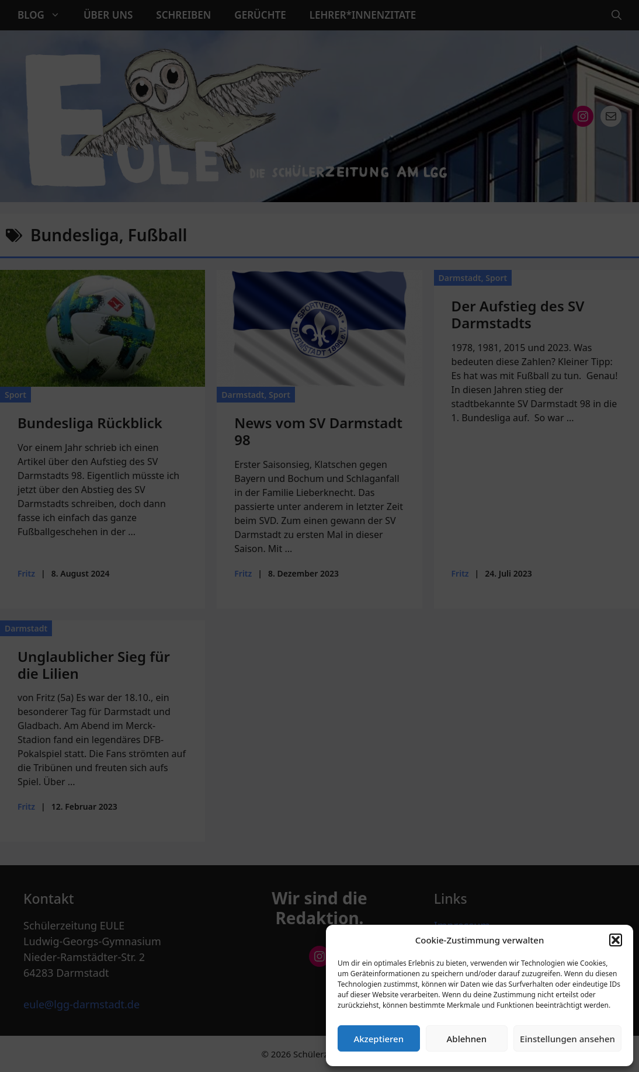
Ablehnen (467, 1039)
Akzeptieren (378, 1039)
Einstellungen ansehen (567, 1039)
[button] (615, 940)
